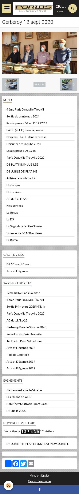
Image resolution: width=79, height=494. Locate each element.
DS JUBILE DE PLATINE (22, 171)
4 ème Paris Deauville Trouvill (25, 109)
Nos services (15, 205)
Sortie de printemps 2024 (23, 116)
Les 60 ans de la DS (19, 397)
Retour (39, 84)
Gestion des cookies (39, 481)
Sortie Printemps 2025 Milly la (26, 306)
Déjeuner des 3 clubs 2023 (24, 144)
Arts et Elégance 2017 (21, 368)
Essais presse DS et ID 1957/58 (27, 123)
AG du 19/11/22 (17, 198)
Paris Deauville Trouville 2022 (25, 157)
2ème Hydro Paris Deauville (24, 334)
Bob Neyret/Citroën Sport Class (27, 404)
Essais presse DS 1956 (21, 150)
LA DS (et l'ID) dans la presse (25, 130)
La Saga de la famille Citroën (24, 226)
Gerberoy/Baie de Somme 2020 (26, 327)
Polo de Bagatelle (18, 354)
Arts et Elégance (17, 271)
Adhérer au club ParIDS (21, 178)
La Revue (12, 212)
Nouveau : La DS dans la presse (26, 137)
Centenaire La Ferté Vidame (24, 390)
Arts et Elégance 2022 (21, 347)
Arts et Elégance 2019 (21, 361)
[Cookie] (8, 485)
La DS (10, 219)
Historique (13, 185)
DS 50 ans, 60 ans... (19, 264)
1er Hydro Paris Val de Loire (24, 341)
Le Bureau (13, 240)
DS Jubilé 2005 (16, 410)
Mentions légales (40, 475)
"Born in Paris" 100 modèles (24, 233)
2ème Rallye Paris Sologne (23, 293)
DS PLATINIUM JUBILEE (22, 164)
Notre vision (14, 192)
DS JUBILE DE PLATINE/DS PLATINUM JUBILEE (38, 443)
